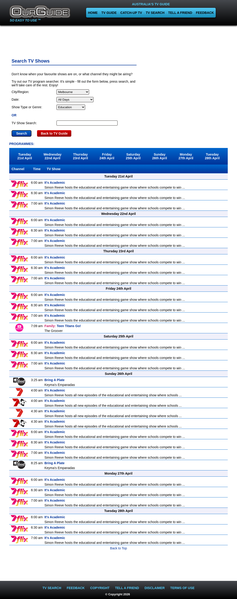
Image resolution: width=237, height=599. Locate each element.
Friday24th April (107, 156)
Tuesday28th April (212, 156)
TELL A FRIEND (180, 13)
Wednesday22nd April (53, 156)
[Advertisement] (118, 40)
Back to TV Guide (54, 133)
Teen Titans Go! (62, 326)
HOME (93, 13)
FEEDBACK (205, 13)
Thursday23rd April (80, 156)
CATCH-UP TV (131, 13)
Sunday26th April (159, 156)
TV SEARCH (155, 13)
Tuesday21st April (24, 156)
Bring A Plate (54, 380)
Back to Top (118, 548)
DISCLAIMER (155, 588)
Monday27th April (185, 156)
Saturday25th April (133, 156)
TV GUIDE (109, 13)
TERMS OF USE (182, 588)
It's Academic (54, 182)
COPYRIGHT (99, 588)
